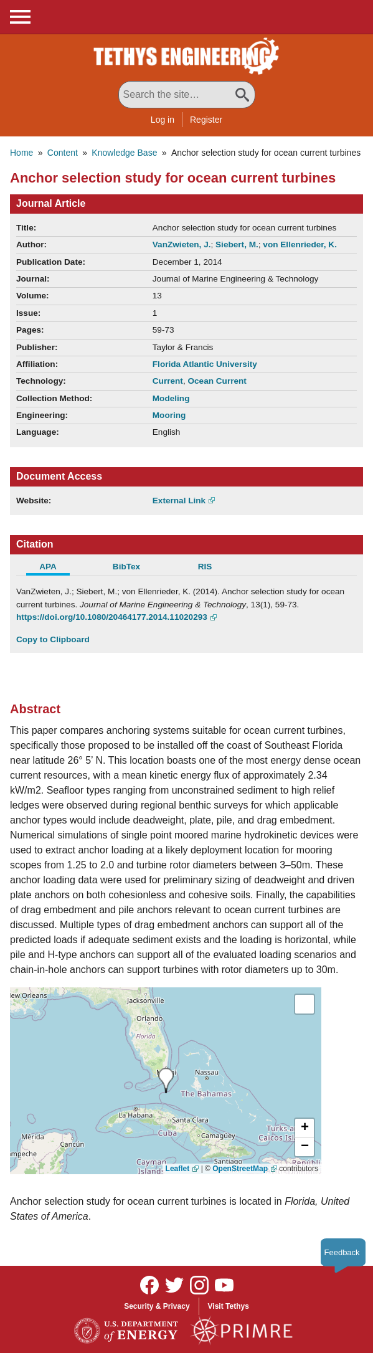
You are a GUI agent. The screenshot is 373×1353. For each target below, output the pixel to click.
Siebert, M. (236, 244)
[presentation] (166, 1080)
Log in (162, 120)
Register (206, 120)
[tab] (55, 568)
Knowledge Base (124, 153)
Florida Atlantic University (205, 364)
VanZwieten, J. (182, 244)
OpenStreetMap (240, 1168)
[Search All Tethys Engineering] (186, 94)
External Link (179, 500)
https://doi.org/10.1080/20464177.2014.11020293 (111, 617)
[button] (304, 1128)
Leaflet (178, 1168)
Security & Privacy (156, 1306)
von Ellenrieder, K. (300, 244)
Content (62, 153)
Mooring (169, 415)
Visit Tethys (228, 1306)
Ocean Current (216, 381)
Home (21, 153)
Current (168, 381)
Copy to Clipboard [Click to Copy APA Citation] (53, 639)
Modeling (171, 398)
